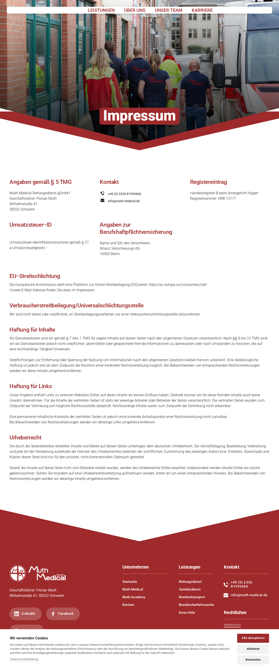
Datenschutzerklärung (24, 659)
